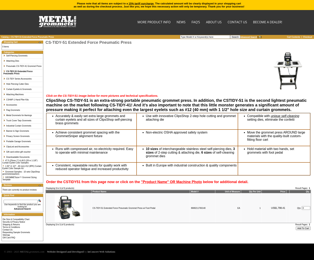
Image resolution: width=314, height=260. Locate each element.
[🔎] (250, 37)
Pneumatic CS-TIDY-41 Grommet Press (22, 66)
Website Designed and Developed (65, 251)
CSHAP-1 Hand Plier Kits (16, 100)
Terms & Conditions (11, 227)
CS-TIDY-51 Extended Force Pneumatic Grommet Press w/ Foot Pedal (124, 208)
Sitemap (6, 235)
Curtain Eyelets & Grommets (17, 89)
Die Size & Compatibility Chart (16, 219)
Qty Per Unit (255, 192)
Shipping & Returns (11, 224)
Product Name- (100, 192)
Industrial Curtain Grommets (17, 126)
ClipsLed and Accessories (16, 147)
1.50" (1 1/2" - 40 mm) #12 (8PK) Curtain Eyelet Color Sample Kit (21, 167)
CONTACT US (237, 22)
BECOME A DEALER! (267, 22)
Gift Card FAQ (9, 238)
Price (282, 192)
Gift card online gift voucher (17, 152)
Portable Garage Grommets (17, 141)
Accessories (10, 105)
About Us (214, 22)
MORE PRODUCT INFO (154, 22)
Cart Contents (293, 37)
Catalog (5, 37)
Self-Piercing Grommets (15, 56)
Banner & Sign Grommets (16, 131)
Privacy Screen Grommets (16, 136)
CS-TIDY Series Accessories (17, 79)
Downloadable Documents (16, 157)
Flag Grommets (11, 110)
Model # (194, 192)
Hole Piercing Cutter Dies (16, 84)
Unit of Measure (232, 192)
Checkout (307, 37)
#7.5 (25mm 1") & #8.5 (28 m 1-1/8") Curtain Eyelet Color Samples (19, 161)
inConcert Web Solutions (101, 251)
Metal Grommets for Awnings (17, 115)
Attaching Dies (11, 61)
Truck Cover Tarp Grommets (17, 120)
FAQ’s (195, 22)
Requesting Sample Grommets (16, 232)
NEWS (181, 22)
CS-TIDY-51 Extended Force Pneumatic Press (32, 37)
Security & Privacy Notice (14, 222)
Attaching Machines (13, 94)
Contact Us (7, 230)
